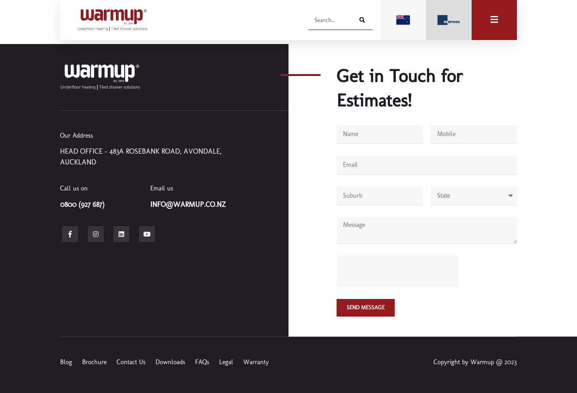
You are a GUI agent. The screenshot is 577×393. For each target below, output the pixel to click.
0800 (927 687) (82, 204)
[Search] (361, 20)
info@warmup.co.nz (188, 204)
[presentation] (397, 271)
